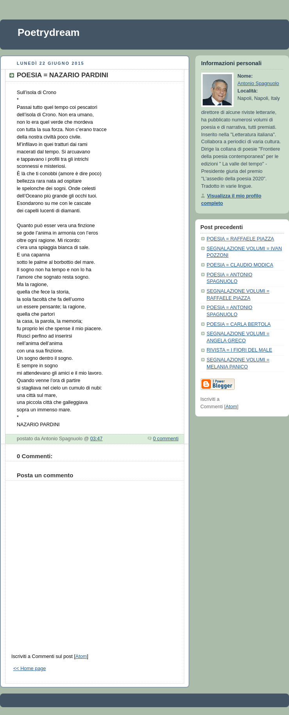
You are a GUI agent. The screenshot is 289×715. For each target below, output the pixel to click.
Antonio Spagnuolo (258, 83)
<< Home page (29, 668)
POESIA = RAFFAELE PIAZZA (240, 239)
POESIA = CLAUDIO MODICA (240, 265)
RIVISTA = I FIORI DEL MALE (239, 350)
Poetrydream (49, 32)
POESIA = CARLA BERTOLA (239, 324)
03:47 (96, 438)
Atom (81, 656)
